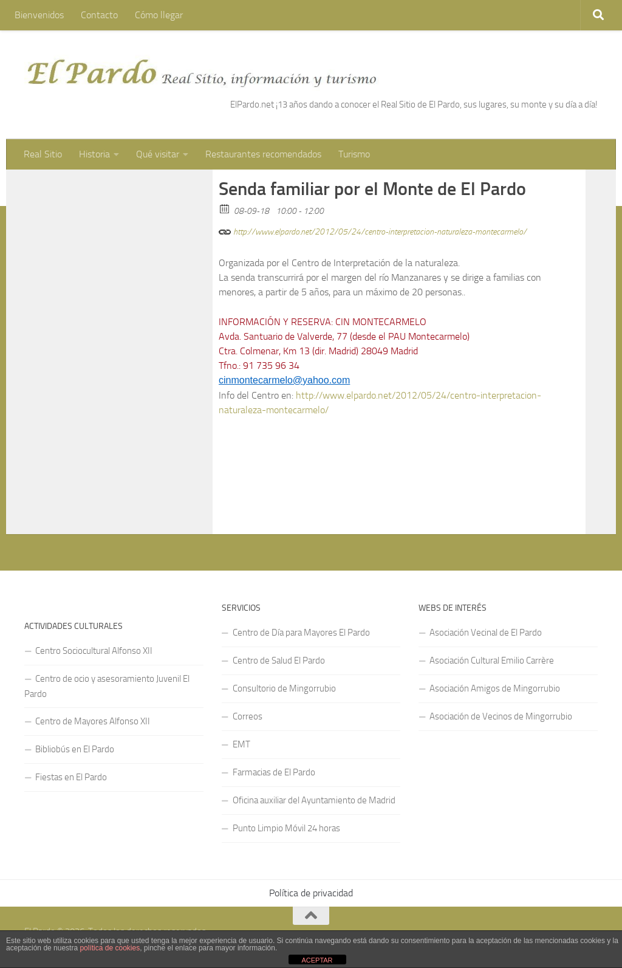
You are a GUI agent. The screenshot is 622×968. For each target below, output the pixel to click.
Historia (94, 154)
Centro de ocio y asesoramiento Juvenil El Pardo (107, 686)
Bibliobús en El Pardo (74, 749)
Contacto (99, 15)
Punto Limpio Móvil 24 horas (286, 828)
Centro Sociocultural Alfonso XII (93, 650)
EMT (241, 744)
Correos (247, 716)
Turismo (354, 154)
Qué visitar (157, 154)
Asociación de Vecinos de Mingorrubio (500, 716)
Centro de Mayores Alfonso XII (92, 721)
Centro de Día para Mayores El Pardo (301, 632)
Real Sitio (43, 154)
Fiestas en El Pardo (71, 777)
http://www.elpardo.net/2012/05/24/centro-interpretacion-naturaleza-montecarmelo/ (373, 230)
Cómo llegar (159, 15)
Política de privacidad (311, 893)
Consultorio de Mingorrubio (284, 688)
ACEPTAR (316, 960)
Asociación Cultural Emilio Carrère (491, 660)
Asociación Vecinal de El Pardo (485, 632)
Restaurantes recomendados (263, 154)
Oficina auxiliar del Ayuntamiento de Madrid (314, 800)
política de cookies (110, 948)
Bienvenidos (39, 15)
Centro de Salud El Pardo (279, 660)
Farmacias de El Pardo (274, 772)
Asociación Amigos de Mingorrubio (494, 688)
